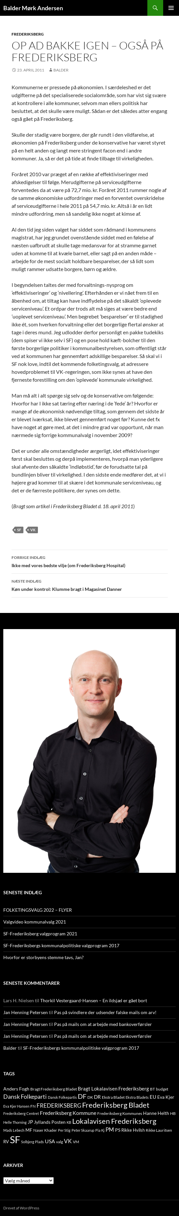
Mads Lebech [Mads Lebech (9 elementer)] (13, 1130)
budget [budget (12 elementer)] (162, 1089)
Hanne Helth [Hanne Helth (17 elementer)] (156, 1113)
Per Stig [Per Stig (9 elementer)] (64, 1130)
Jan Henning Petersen (25, 1012)
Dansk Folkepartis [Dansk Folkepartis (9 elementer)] (62, 1097)
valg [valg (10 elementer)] (59, 1142)
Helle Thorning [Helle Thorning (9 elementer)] (15, 1122)
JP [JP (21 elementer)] (30, 1122)
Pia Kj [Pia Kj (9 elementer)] (99, 1130)
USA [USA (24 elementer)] (50, 1141)
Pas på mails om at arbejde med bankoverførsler (103, 1024)
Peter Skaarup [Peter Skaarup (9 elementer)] (83, 1130)
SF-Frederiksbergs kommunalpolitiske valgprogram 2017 (61, 945)
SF (19, 530)
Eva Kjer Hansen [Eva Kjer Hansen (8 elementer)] (16, 1106)
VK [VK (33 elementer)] (68, 1141)
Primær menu (171, 8)
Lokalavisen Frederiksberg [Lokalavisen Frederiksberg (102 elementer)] (114, 1121)
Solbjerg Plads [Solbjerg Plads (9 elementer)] (32, 1142)
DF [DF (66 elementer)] (82, 1096)
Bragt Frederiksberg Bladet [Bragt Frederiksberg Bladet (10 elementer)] (53, 1089)
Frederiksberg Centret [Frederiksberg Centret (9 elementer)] (21, 1113)
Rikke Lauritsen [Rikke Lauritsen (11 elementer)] (159, 1130)
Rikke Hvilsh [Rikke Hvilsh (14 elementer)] (133, 1130)
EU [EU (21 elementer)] (153, 1097)
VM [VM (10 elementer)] (76, 1142)
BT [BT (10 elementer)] (152, 1089)
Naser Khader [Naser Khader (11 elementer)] (45, 1130)
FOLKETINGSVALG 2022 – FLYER (37, 910)
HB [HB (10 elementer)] (173, 1113)
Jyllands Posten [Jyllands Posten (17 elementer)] (50, 1122)
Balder (61, 70)
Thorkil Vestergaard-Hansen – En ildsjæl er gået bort (93, 1000)
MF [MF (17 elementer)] (28, 1130)
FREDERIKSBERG (28, 34)
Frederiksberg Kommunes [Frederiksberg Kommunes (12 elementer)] (119, 1113)
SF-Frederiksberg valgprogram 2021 (40, 933)
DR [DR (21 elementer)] (97, 1097)
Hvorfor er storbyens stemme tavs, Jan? (43, 957)
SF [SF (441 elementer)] (15, 1139)
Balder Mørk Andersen (33, 8)
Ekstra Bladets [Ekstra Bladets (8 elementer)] (137, 1097)
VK (33, 530)
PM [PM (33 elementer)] (109, 1129)
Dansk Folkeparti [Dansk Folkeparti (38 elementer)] (25, 1096)
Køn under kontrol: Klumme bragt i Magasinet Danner (90, 584)
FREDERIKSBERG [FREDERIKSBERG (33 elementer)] (59, 1105)
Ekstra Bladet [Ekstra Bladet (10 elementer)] (113, 1097)
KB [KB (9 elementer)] (69, 1122)
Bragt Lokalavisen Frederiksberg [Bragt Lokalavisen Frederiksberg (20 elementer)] (113, 1089)
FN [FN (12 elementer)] (33, 1106)
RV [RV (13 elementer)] (6, 1141)
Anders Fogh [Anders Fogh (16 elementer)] (16, 1089)
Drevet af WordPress (21, 1207)
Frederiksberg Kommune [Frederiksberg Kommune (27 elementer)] (68, 1113)
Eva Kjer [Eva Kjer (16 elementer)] (165, 1097)
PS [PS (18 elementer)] (117, 1130)
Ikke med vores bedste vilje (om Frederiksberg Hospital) (90, 561)
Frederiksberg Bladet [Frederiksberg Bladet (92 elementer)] (115, 1104)
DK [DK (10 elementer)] (90, 1097)
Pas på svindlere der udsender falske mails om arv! (105, 1012)
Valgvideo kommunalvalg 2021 (34, 922)
